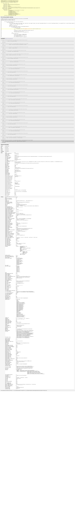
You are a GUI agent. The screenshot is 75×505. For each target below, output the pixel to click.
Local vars (4, 49)
